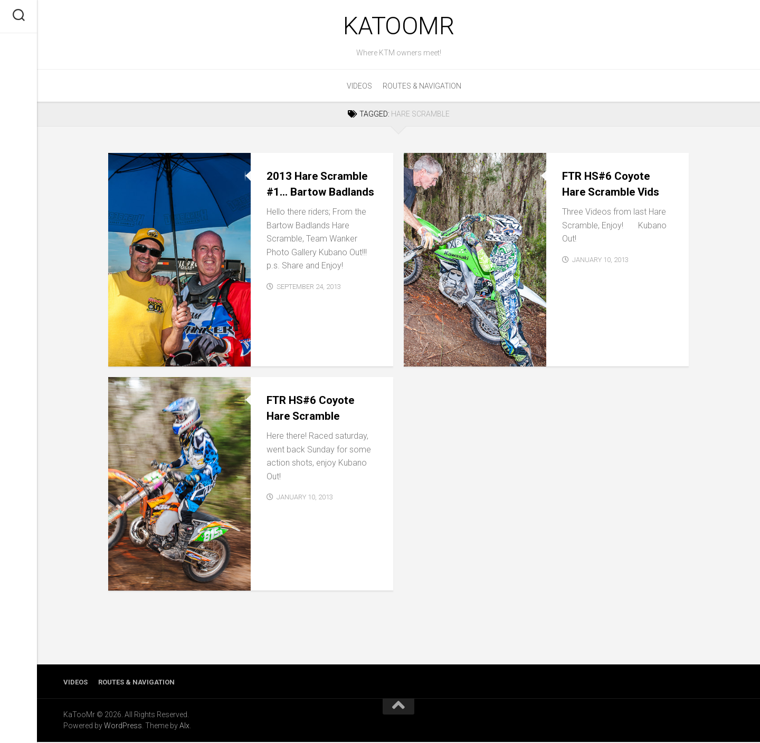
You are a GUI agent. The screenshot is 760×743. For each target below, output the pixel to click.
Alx (184, 726)
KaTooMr (399, 26)
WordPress (123, 726)
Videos (359, 87)
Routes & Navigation (422, 87)
